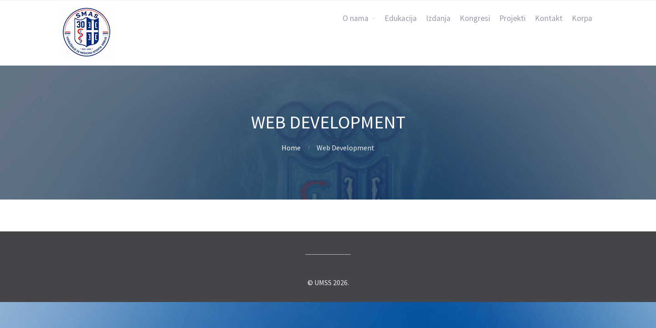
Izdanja (438, 18)
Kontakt (549, 18)
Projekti (512, 18)
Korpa (582, 18)
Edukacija (400, 18)
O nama (356, 18)
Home (291, 147)
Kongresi (475, 18)
